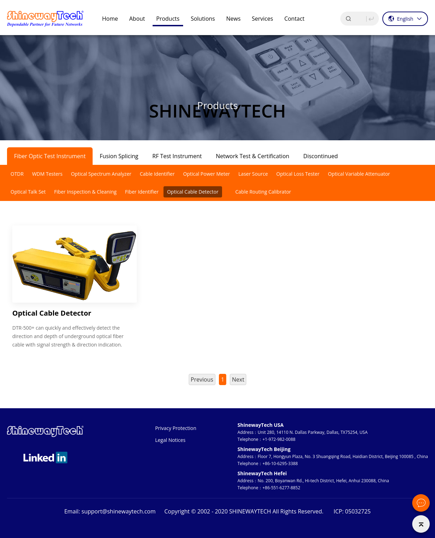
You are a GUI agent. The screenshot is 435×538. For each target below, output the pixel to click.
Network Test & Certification (252, 156)
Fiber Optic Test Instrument (50, 156)
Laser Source (253, 173)
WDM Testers (47, 173)
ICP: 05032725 (352, 511)
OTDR (17, 173)
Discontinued (320, 156)
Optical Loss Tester (298, 173)
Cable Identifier (157, 173)
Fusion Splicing (119, 156)
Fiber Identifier (142, 191)
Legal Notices (170, 440)
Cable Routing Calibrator (263, 191)
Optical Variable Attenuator (359, 173)
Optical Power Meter (206, 173)
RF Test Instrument (177, 156)
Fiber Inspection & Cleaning (85, 191)
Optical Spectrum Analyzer (101, 173)
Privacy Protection (175, 428)
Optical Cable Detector (193, 191)
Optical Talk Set (28, 191)
